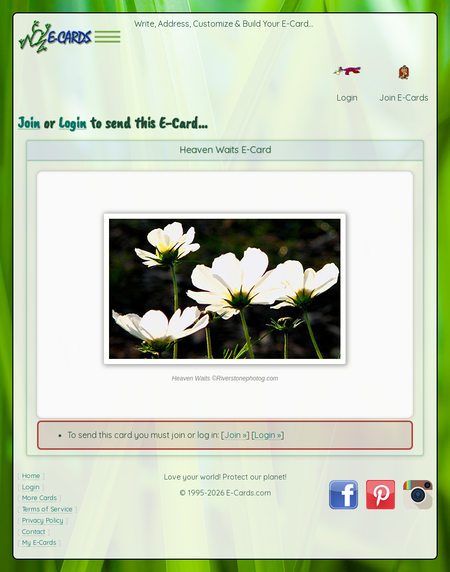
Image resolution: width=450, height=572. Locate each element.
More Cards (39, 497)
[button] (107, 36)
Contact (33, 531)
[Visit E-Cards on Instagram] (418, 506)
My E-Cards (39, 542)
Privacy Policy (42, 520)
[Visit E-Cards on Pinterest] (380, 506)
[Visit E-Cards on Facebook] (343, 506)
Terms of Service (47, 509)
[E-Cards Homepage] (56, 36)
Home (31, 475)
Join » (235, 435)
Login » (268, 435)
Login (72, 122)
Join (28, 122)
